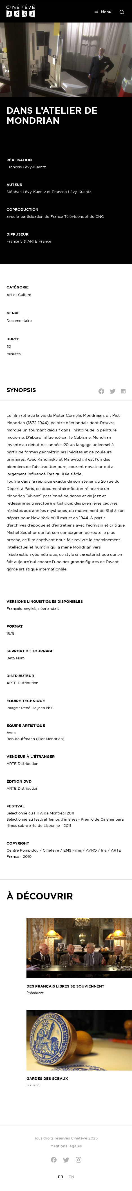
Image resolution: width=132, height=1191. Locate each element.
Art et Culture (18, 295)
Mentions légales (66, 1146)
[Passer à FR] (60, 1176)
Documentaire (19, 321)
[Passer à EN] (71, 1176)
